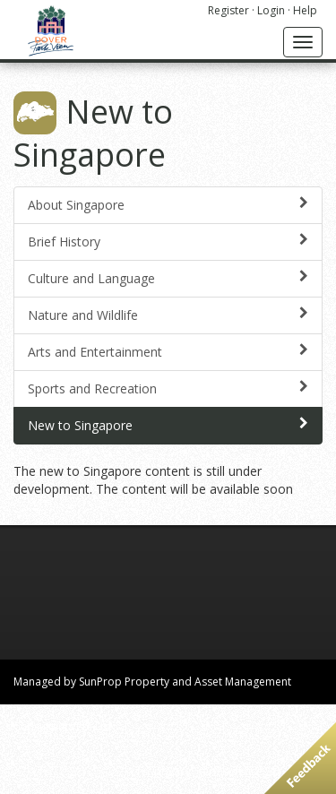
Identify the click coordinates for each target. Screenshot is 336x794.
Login (271, 10)
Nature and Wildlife (168, 315)
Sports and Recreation (168, 388)
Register (228, 10)
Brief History (168, 241)
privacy (172, 771)
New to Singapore (168, 425)
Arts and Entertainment (168, 351)
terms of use (231, 771)
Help (305, 10)
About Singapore (168, 204)
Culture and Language (168, 278)
